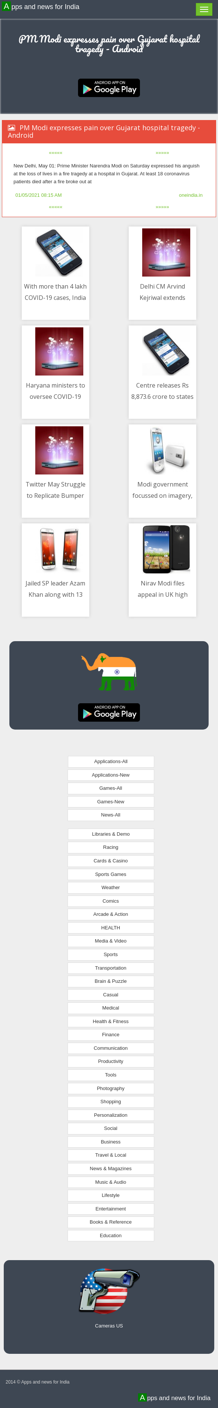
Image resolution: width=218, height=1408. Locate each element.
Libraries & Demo (110, 834)
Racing (110, 847)
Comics (110, 901)
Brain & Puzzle (110, 981)
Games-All (110, 788)
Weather (111, 887)
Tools (110, 1075)
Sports (111, 954)
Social (110, 1128)
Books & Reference (111, 1222)
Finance (110, 1034)
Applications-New (110, 775)
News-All (110, 815)
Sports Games (110, 874)
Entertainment (111, 1209)
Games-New (110, 801)
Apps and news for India (42, 6)
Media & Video (110, 941)
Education (111, 1235)
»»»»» (162, 152)
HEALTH (110, 928)
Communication (111, 1048)
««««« (55, 152)
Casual (110, 994)
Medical (110, 1008)
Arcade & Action (110, 914)
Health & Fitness (110, 1021)
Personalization (111, 1115)
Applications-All (111, 761)
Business (111, 1142)
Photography (111, 1088)
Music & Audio (110, 1182)
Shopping (111, 1101)
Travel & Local (110, 1155)
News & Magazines (110, 1168)
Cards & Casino (110, 861)
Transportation (110, 968)
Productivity (110, 1061)
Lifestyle (111, 1195)
